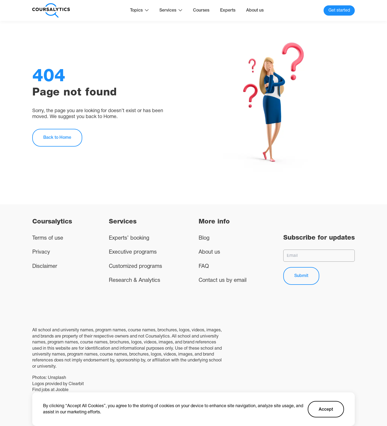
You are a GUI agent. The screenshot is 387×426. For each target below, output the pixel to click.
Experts (227, 10)
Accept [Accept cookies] (326, 409)
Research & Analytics (134, 280)
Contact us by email (222, 280)
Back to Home (57, 138)
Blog (204, 238)
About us (255, 10)
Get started (339, 10)
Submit (301, 276)
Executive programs (133, 252)
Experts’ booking (129, 238)
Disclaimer (44, 266)
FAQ (204, 266)
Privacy (41, 252)
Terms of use (47, 238)
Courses (201, 10)
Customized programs (135, 266)
